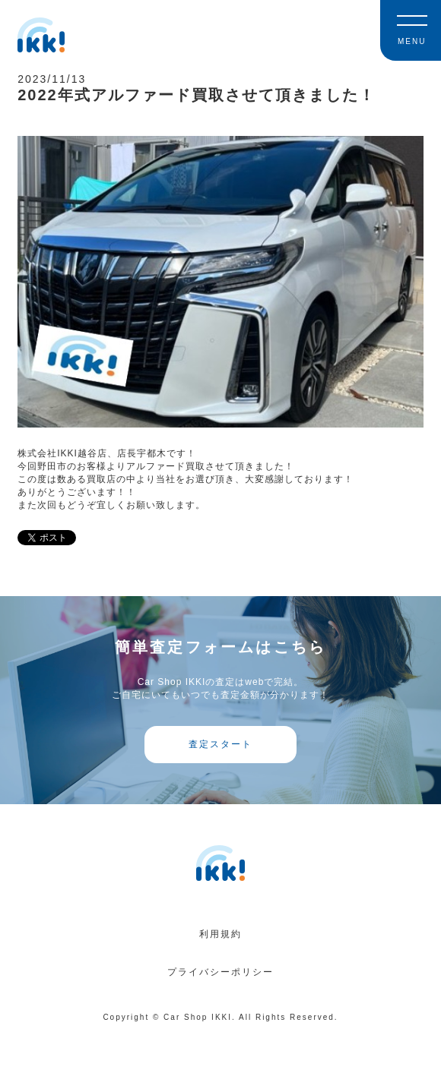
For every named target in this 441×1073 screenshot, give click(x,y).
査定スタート (220, 744)
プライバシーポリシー (220, 972)
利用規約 (220, 934)
